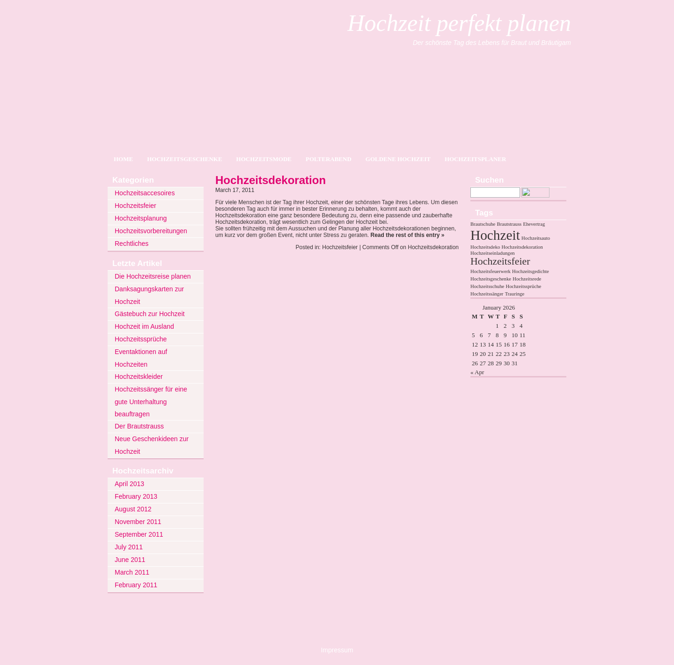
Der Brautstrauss (139, 426)
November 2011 (138, 521)
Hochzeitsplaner (475, 159)
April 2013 (129, 484)
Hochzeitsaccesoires (145, 193)
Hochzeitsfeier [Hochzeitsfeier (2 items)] (500, 261)
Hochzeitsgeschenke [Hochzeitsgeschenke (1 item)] (490, 278)
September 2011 (139, 534)
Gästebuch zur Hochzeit (149, 314)
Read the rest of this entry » (407, 235)
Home (123, 159)
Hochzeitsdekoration (270, 180)
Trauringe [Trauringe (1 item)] (515, 293)
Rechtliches (131, 243)
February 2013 (136, 496)
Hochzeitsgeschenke (184, 159)
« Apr (477, 372)
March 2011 (132, 572)
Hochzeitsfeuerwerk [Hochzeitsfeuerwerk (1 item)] (490, 271)
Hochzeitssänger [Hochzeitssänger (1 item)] (486, 293)
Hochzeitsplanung (141, 218)
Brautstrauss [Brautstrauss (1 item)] (509, 224)
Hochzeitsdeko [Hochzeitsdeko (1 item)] (485, 247)
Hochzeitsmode (264, 159)
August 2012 (133, 509)
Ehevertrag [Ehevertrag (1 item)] (534, 224)
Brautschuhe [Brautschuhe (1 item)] (482, 224)
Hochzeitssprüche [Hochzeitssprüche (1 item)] (523, 286)
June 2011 (130, 559)
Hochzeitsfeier (135, 205)
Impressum (337, 650)
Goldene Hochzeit (398, 159)
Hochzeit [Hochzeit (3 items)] (495, 235)
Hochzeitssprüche (141, 339)
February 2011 (136, 585)
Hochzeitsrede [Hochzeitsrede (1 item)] (527, 278)
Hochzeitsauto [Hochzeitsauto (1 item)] (535, 238)
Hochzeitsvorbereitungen (151, 231)
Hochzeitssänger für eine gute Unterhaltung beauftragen (151, 401)
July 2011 (129, 547)
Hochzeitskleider (139, 376)
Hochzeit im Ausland (144, 326)
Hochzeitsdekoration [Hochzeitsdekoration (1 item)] (522, 247)
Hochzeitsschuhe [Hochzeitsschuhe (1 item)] (487, 286)
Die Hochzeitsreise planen (153, 276)
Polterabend (329, 159)
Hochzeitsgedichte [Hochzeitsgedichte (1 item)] (530, 271)
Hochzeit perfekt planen (459, 23)
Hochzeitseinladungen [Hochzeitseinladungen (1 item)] (492, 253)
